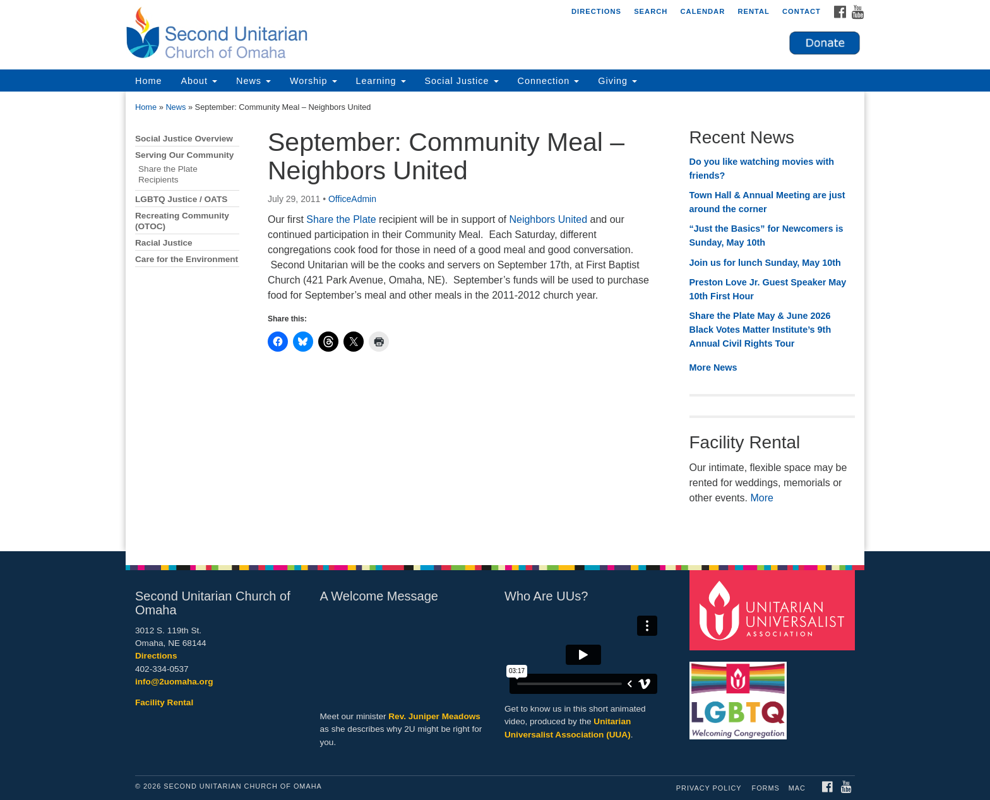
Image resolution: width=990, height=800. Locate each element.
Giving (617, 81)
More (761, 498)
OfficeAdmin (352, 199)
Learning (381, 81)
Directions (596, 11)
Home (148, 81)
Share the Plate (341, 219)
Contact (801, 11)
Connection (549, 81)
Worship (313, 81)
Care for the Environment (186, 259)
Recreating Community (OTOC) (182, 221)
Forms (766, 788)
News (253, 81)
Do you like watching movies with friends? (762, 169)
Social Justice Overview (184, 138)
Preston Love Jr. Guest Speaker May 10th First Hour (768, 289)
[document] (495, 321)
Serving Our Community (184, 155)
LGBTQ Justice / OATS (181, 199)
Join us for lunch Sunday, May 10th (765, 263)
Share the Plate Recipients (168, 174)
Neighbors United (549, 219)
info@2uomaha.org (174, 681)
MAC (797, 788)
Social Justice (462, 81)
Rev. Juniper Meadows (434, 716)
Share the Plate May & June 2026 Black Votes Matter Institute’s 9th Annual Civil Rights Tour (760, 329)
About (199, 81)
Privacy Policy (709, 788)
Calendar (702, 11)
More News (713, 367)
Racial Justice (164, 243)
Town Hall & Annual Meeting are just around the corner (767, 202)
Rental (753, 11)
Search (650, 11)
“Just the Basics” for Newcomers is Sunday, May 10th (766, 236)
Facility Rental (164, 702)
